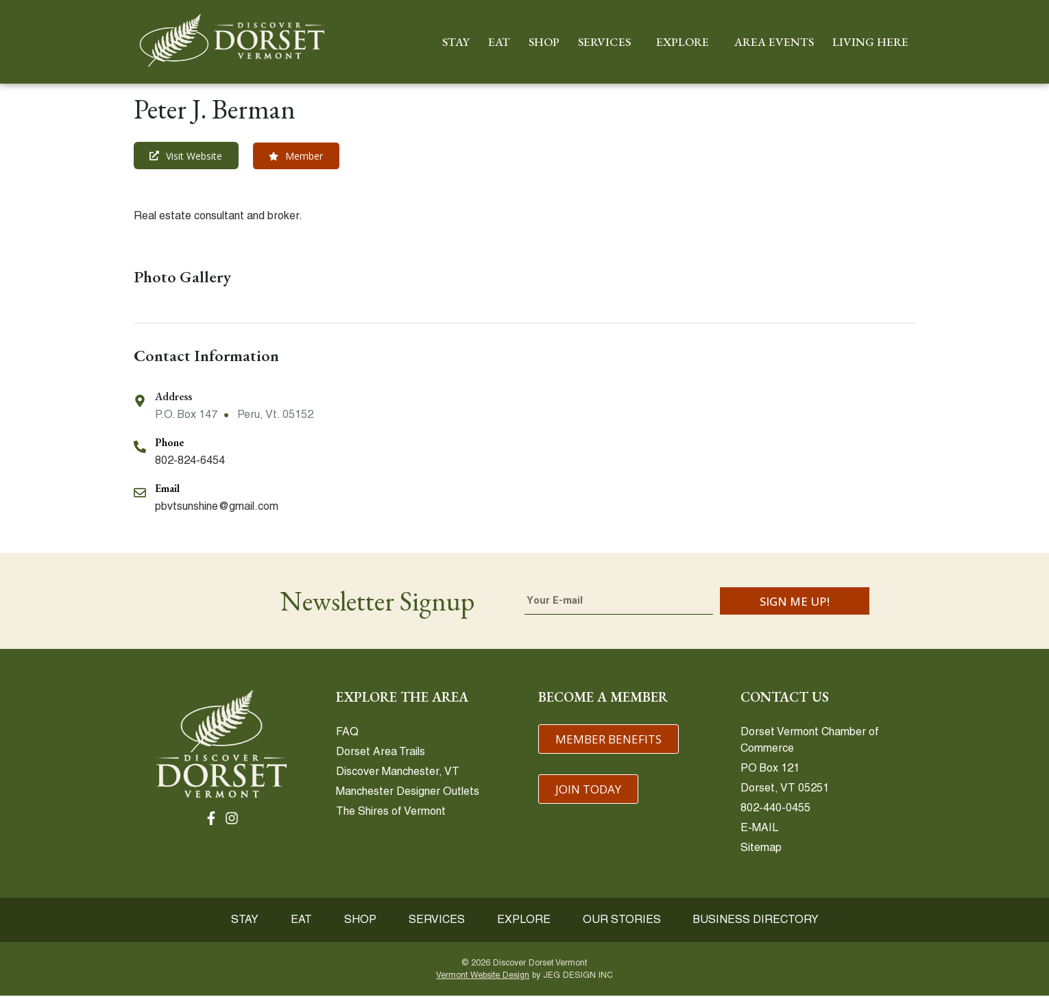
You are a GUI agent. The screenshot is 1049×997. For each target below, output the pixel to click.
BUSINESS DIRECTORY (762, 921)
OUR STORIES (626, 921)
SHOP (544, 41)
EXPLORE (686, 41)
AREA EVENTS (774, 41)
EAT (499, 41)
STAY (456, 41)
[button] (297, 156)
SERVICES (608, 41)
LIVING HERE (873, 41)
